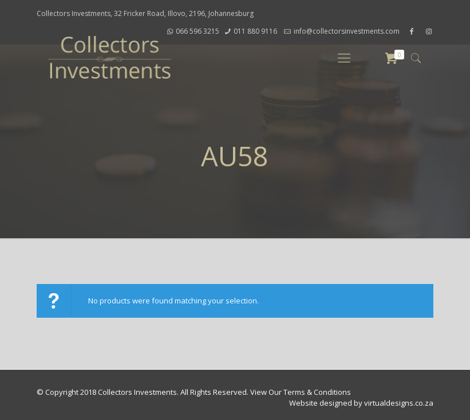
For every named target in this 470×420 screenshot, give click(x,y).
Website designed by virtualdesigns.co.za (361, 403)
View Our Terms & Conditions (300, 392)
